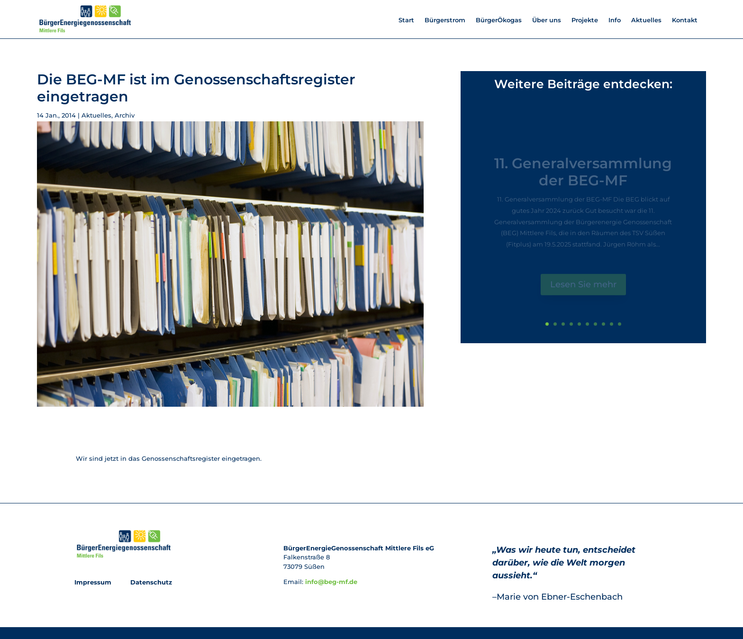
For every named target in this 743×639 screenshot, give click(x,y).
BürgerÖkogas (499, 20)
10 (619, 324)
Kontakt (685, 20)
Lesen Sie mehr (583, 288)
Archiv (125, 115)
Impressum (93, 582)
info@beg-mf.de (331, 581)
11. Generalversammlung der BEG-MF (583, 176)
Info (614, 20)
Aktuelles (646, 20)
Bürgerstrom (445, 20)
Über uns (546, 20)
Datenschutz (150, 582)
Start (406, 20)
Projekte (584, 20)
